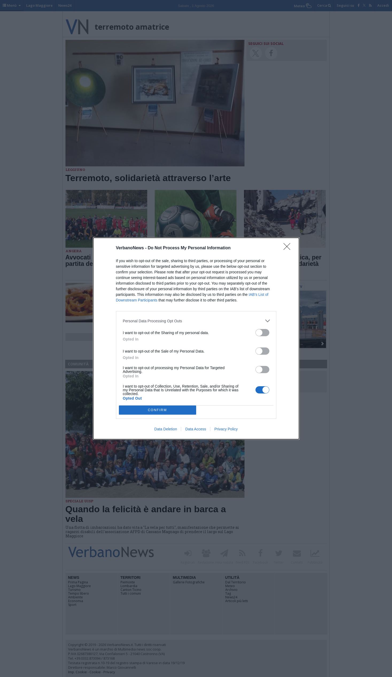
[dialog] (196, 338)
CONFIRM (158, 410)
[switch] (262, 332)
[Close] (289, 248)
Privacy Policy (226, 429)
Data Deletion (165, 429)
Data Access (195, 429)
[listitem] (196, 321)
